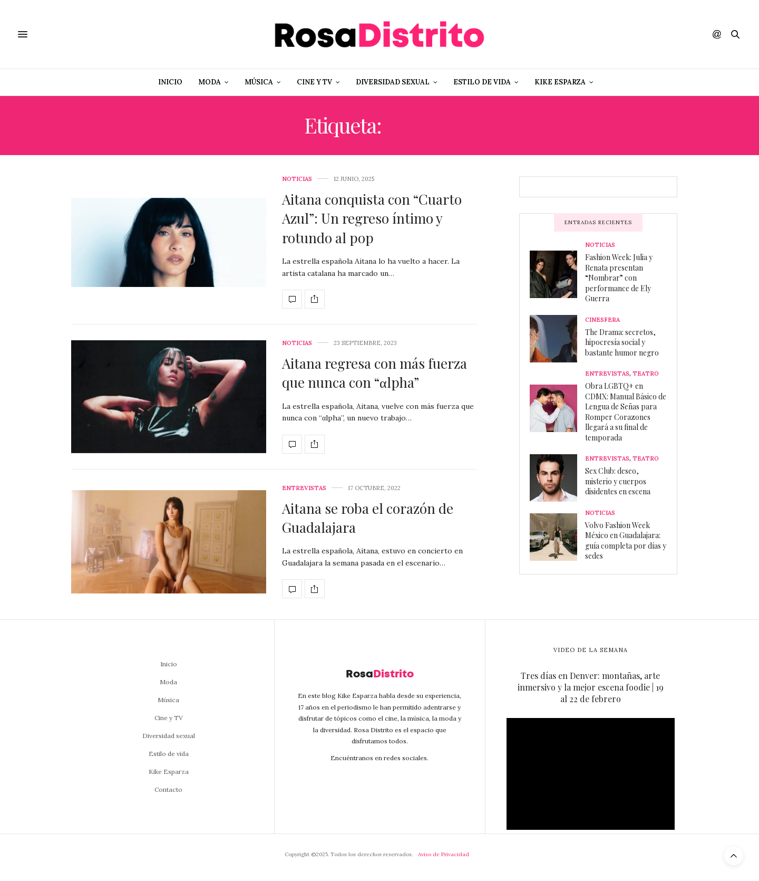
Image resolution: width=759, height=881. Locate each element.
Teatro (645, 374)
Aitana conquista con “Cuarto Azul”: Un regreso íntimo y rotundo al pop (372, 218)
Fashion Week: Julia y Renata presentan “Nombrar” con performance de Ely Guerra (619, 277)
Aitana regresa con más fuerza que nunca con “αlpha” (374, 372)
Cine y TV (314, 82)
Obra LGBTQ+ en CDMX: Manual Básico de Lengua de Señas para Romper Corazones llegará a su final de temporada (625, 412)
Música (259, 82)
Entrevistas (304, 488)
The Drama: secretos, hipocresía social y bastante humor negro (622, 342)
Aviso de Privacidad (443, 854)
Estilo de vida (482, 82)
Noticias (297, 179)
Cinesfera (602, 320)
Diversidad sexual (393, 82)
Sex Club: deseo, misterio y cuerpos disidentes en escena (617, 481)
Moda (209, 82)
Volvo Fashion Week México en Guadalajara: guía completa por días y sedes (625, 540)
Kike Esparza (560, 82)
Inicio (170, 82)
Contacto (168, 789)
